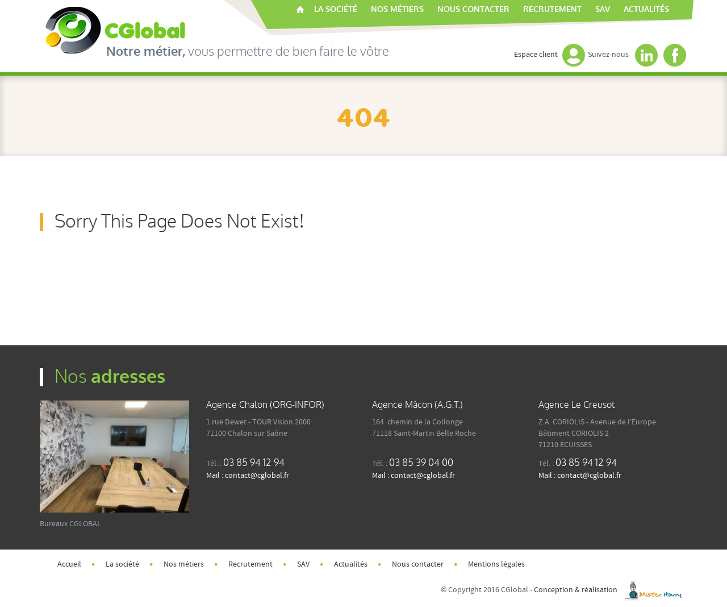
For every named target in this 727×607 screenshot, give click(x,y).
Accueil (300, 9)
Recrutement (552, 9)
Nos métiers (397, 9)
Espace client (549, 54)
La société (335, 9)
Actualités (646, 9)
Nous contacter (473, 9)
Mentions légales (496, 564)
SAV (602, 9)
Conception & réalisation (610, 590)
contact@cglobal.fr (257, 475)
